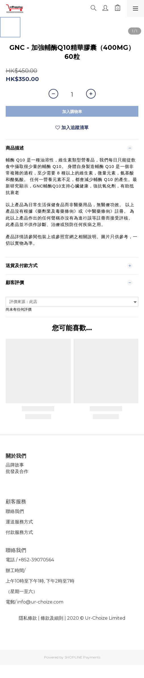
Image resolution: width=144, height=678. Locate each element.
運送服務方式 (19, 522)
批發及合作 (17, 471)
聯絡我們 (15, 511)
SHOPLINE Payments (82, 657)
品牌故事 (15, 465)
